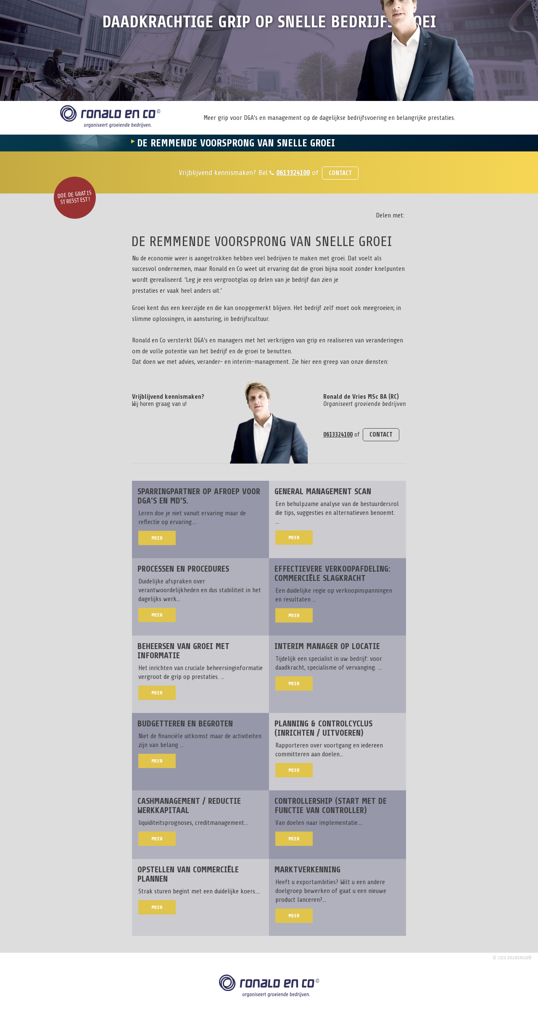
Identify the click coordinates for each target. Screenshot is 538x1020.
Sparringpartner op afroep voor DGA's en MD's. (198, 496)
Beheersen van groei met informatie (183, 650)
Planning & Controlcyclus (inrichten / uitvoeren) (323, 728)
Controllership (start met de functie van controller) (330, 805)
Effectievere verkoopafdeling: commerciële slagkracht (332, 573)
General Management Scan (322, 491)
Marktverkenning (307, 869)
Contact (340, 173)
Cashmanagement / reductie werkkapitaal (189, 805)
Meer (157, 538)
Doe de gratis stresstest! (74, 198)
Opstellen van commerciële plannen (188, 874)
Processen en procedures (183, 569)
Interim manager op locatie (327, 646)
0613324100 (293, 172)
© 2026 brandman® (512, 958)
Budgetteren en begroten (185, 724)
